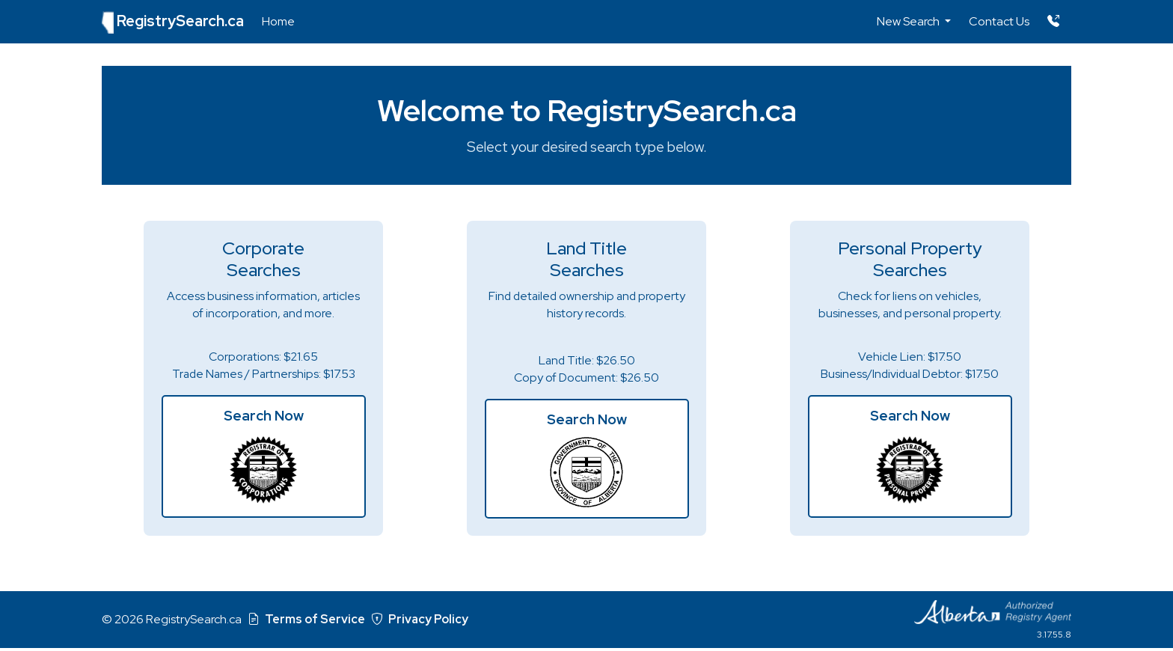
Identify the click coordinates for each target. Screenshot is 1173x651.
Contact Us (999, 21)
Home (278, 21)
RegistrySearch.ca (173, 22)
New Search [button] (909, 21)
